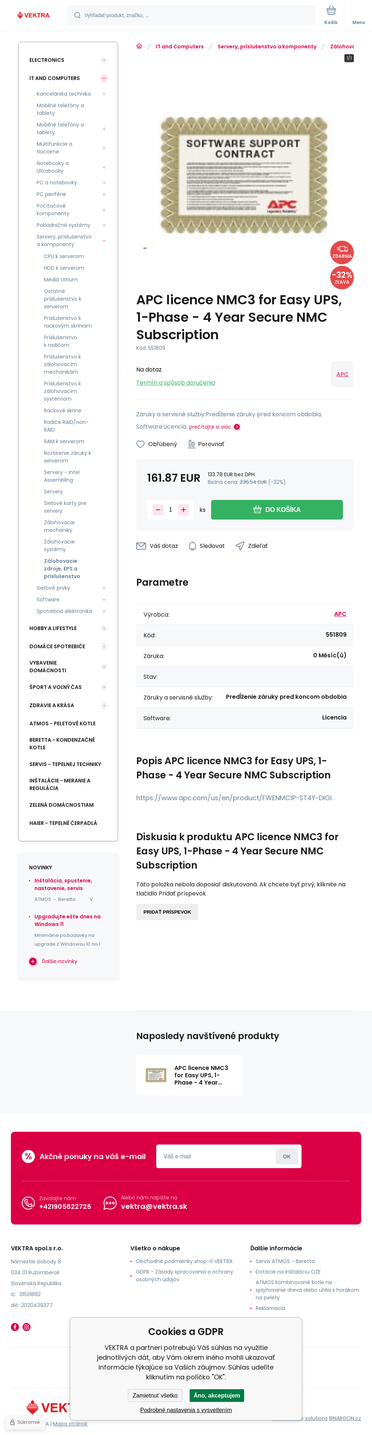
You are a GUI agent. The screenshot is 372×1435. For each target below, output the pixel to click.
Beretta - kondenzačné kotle (62, 743)
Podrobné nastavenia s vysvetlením (186, 1410)
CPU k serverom (64, 256)
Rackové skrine (62, 410)
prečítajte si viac (210, 426)
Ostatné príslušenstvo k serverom (62, 299)
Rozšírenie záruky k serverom (67, 456)
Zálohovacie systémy (59, 545)
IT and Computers (180, 46)
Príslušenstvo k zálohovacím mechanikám (62, 364)
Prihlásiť (287, 1156)
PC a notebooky (57, 182)
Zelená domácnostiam (61, 805)
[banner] (34, 15)
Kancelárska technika (64, 93)
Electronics (46, 60)
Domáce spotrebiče (57, 646)
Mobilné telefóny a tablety (60, 109)
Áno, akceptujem (217, 1395)
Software (48, 599)
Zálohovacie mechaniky (59, 526)
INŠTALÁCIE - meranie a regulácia (59, 784)
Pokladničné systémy (63, 225)
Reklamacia (270, 1308)
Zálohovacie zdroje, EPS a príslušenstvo (62, 568)
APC (342, 374)
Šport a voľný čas (55, 687)
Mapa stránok (70, 1423)
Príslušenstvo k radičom (60, 341)
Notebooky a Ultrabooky (53, 167)
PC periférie (51, 194)
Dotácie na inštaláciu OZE (288, 1271)
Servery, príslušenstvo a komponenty (267, 46)
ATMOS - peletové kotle (62, 723)
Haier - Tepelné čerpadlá (63, 823)
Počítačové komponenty (53, 209)
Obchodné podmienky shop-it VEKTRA (184, 1261)
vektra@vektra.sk (154, 1206)
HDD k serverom (64, 268)
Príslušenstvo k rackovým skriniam (68, 321)
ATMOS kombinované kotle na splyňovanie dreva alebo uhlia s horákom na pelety (307, 1290)
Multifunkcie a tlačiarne (54, 147)
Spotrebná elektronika (64, 611)
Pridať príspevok (167, 912)
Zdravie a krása (51, 705)
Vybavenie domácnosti (47, 666)
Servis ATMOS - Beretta (285, 1261)
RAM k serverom (64, 441)
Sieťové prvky (53, 588)
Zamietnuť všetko (155, 1395)
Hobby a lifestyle (53, 628)
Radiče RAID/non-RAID (66, 425)
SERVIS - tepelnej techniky (65, 764)
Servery (53, 491)
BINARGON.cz (345, 1418)
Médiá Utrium (61, 279)
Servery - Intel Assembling (62, 476)
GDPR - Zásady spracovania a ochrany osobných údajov (184, 1275)
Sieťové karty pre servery (65, 507)
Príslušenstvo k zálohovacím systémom (62, 391)
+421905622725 (65, 1206)
